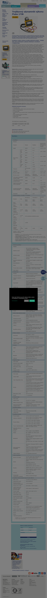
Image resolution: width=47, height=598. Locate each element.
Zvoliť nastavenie (14, 300)
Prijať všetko (32, 300)
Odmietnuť (26, 300)
